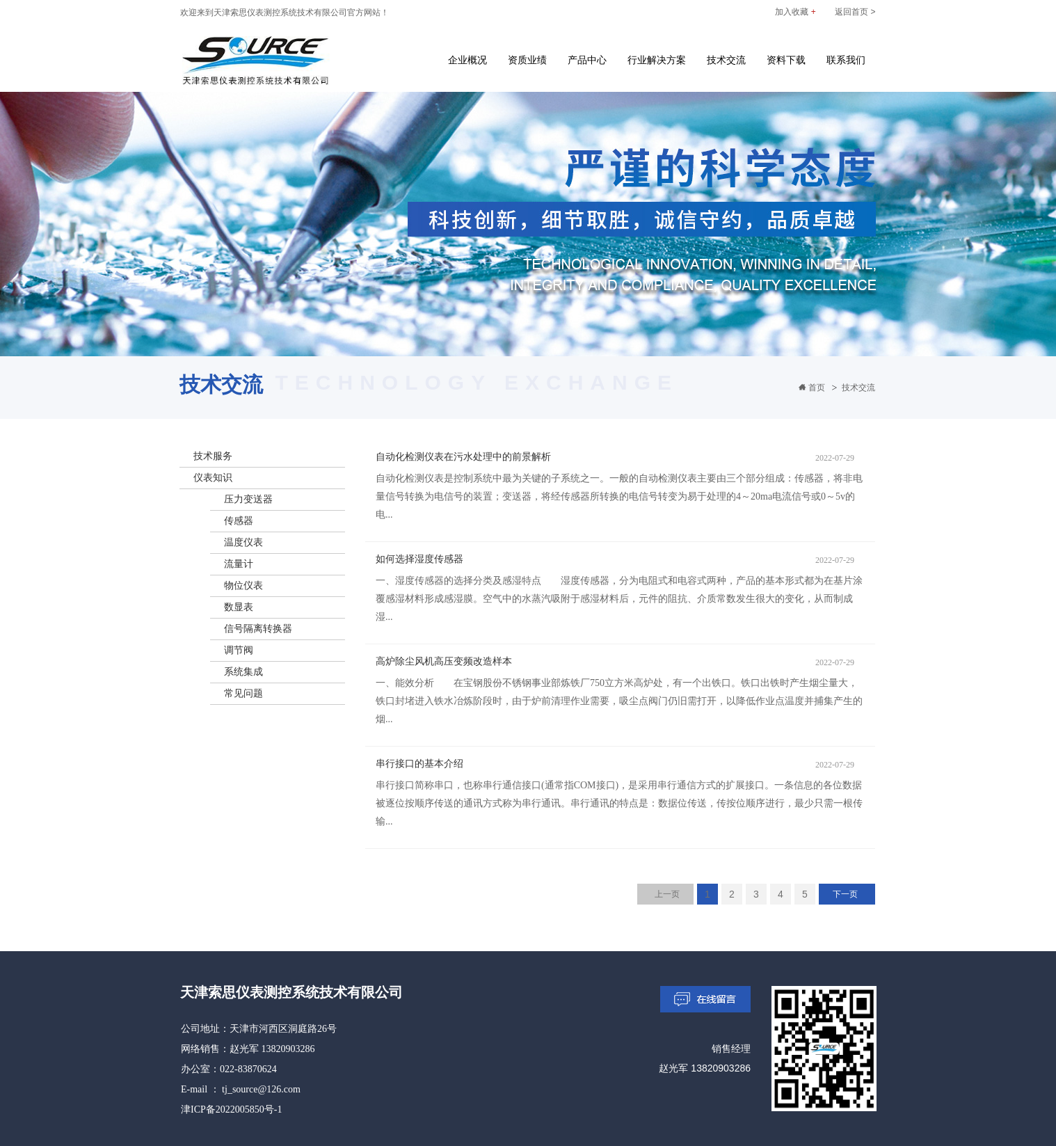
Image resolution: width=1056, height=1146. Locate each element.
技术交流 (726, 59)
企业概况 (467, 59)
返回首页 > (855, 12)
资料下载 (786, 59)
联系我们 (845, 59)
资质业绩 (527, 59)
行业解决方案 (656, 59)
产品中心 (587, 59)
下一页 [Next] (845, 894)
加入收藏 (795, 12)
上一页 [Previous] (667, 894)
